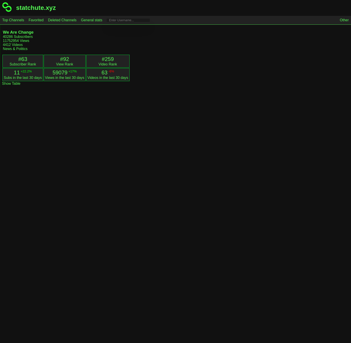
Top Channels (13, 20)
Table (15, 83)
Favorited (36, 20)
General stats (91, 20)
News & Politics (15, 49)
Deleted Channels (62, 20)
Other (344, 20)
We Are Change (18, 32)
